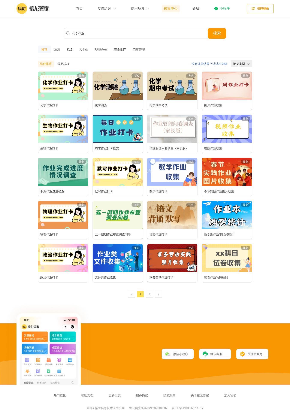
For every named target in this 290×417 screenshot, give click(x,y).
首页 (79, 8)
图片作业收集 (213, 105)
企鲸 (196, 8)
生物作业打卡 (49, 148)
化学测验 (101, 105)
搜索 (217, 33)
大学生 (83, 49)
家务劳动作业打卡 (161, 277)
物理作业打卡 (49, 234)
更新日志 (115, 395)
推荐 (44, 49)
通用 (57, 49)
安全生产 (120, 49)
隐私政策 (169, 395)
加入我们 (230, 395)
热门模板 (60, 395)
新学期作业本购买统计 (219, 234)
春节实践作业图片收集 (219, 191)
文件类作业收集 (105, 277)
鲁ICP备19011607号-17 (187, 408)
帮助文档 (87, 395)
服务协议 (142, 395)
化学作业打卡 (49, 105)
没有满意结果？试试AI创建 (209, 64)
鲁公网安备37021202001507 (148, 408)
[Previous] (131, 294)
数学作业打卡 (158, 191)
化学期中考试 (158, 105)
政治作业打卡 (49, 277)
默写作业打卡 (104, 191)
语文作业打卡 (158, 234)
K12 (69, 49)
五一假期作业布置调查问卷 (113, 234)
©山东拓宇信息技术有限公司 (106, 408)
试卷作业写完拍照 (216, 277)
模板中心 (171, 8)
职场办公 (101, 49)
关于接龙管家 (200, 395)
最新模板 (63, 64)
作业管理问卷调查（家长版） (168, 148)
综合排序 (46, 64)
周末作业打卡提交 (107, 148)
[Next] (158, 294)
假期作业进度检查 (52, 191)
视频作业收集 (213, 148)
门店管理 (139, 49)
